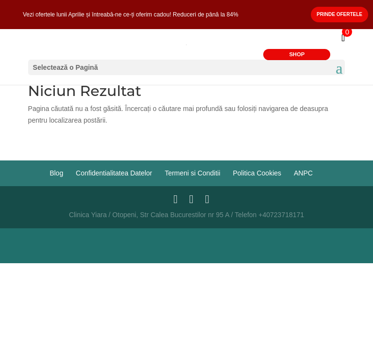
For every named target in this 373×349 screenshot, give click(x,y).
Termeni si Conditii (192, 173)
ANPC (303, 173)
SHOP (297, 54)
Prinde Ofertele (339, 14)
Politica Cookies (257, 173)
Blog (56, 173)
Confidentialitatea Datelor (114, 173)
